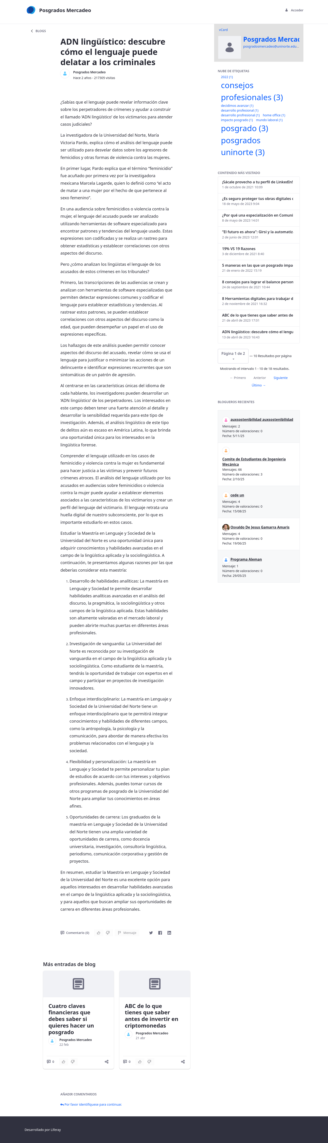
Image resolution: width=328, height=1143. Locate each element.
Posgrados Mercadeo (89, 72)
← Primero (238, 378)
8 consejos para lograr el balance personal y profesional (257, 281)
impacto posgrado (237, 120)
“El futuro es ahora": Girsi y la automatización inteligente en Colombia (257, 231)
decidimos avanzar (237, 105)
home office (274, 115)
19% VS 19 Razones (239, 248)
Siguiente (281, 378)
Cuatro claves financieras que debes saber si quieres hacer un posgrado (71, 1019)
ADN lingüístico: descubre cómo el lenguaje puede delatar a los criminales (257, 331)
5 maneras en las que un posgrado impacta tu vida (257, 265)
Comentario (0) (75, 933)
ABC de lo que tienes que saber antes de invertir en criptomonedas (151, 1015)
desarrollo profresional (240, 115)
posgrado (244, 128)
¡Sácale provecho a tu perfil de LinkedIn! (257, 181)
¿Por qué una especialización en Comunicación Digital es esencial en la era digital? (257, 215)
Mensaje (127, 933)
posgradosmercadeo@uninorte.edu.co (272, 46)
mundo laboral (269, 120)
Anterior (260, 378)
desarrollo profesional (239, 110)
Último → (259, 385)
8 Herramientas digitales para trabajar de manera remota (257, 298)
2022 (227, 77)
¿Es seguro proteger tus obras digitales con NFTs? (257, 198)
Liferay (56, 1130)
